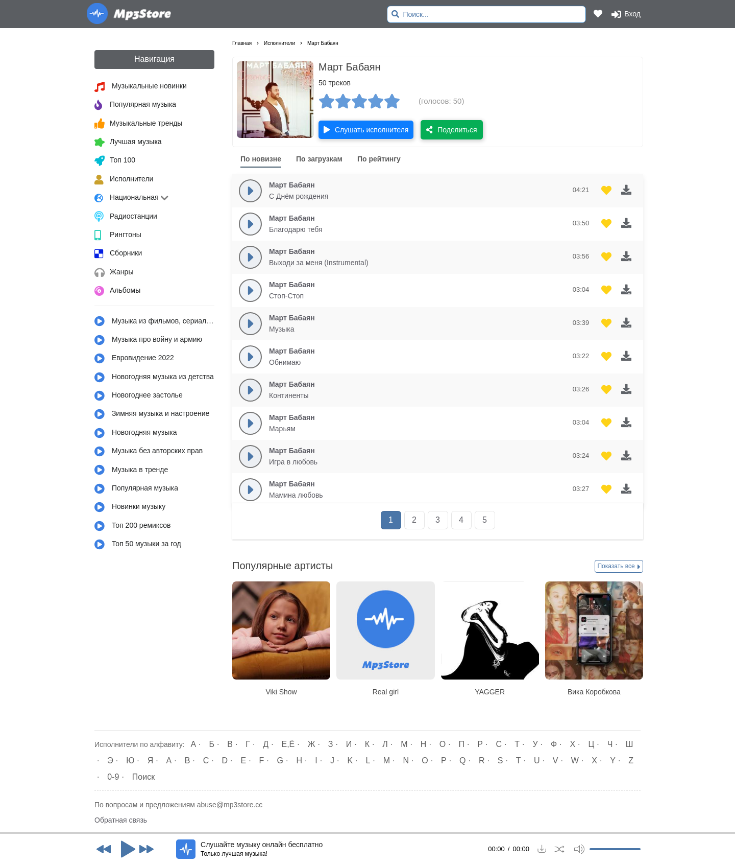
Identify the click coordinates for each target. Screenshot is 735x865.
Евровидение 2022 (134, 359)
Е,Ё (288, 744)
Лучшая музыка (128, 142)
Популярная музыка (135, 105)
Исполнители (123, 180)
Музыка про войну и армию (148, 340)
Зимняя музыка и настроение (151, 414)
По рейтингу (379, 159)
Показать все (619, 567)
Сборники (118, 254)
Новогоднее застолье (138, 396)
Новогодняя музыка (135, 433)
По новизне (260, 159)
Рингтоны (117, 235)
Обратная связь (120, 820)
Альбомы (117, 291)
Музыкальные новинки (140, 87)
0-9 (113, 777)
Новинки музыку (129, 507)
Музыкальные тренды (138, 124)
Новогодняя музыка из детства (154, 377)
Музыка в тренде (131, 470)
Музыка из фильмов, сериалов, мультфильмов (154, 321)
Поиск (143, 777)
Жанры (113, 273)
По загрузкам (319, 159)
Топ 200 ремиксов (132, 526)
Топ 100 (114, 161)
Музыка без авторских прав (148, 452)
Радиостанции (125, 217)
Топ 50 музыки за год (137, 545)
